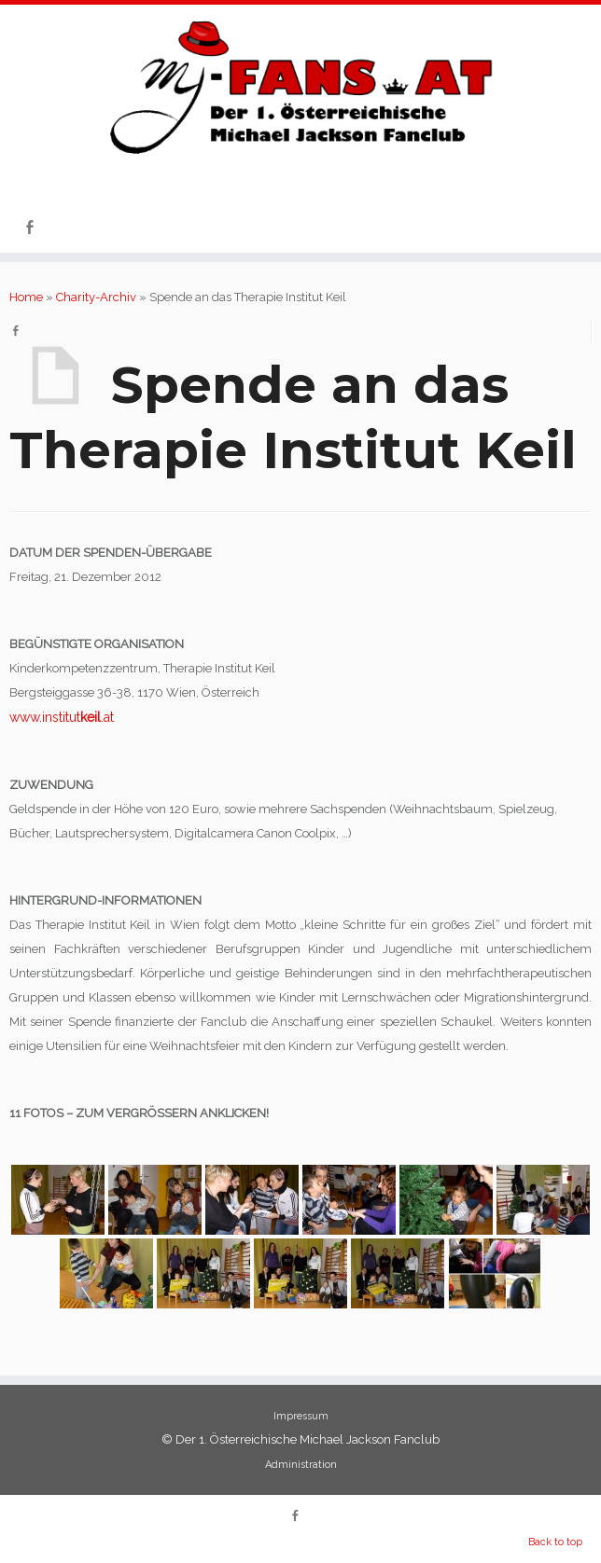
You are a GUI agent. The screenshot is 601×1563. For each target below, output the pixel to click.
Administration (301, 1465)
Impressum (300, 1416)
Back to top (555, 1542)
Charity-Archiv (96, 297)
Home (26, 297)
